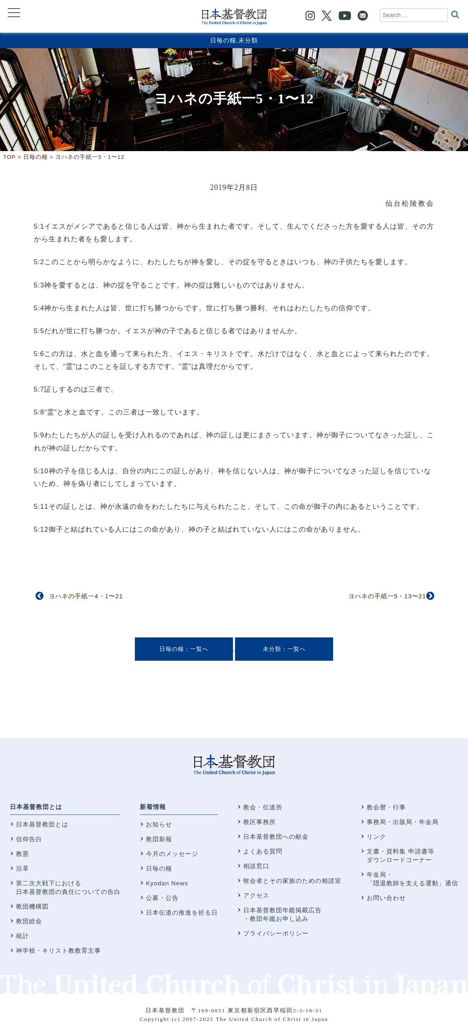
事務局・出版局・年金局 (403, 821)
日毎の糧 (223, 40)
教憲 (22, 853)
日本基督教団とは (36, 806)
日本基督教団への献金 (276, 836)
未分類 (248, 40)
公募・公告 (162, 897)
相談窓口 (256, 865)
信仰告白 (29, 838)
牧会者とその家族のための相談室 (292, 880)
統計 (22, 935)
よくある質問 (262, 851)
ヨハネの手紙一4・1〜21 (86, 596)
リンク (376, 836)
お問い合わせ (386, 897)
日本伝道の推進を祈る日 (182, 912)
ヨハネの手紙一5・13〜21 (387, 596)
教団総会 (29, 921)
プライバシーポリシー (276, 933)
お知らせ (159, 824)
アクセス (256, 895)
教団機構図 (32, 906)
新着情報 (153, 806)
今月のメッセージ (172, 853)
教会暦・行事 (386, 807)
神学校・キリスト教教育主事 (58, 950)
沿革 (22, 868)
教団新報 (159, 838)
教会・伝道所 (262, 807)
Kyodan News (167, 883)
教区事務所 (259, 821)
